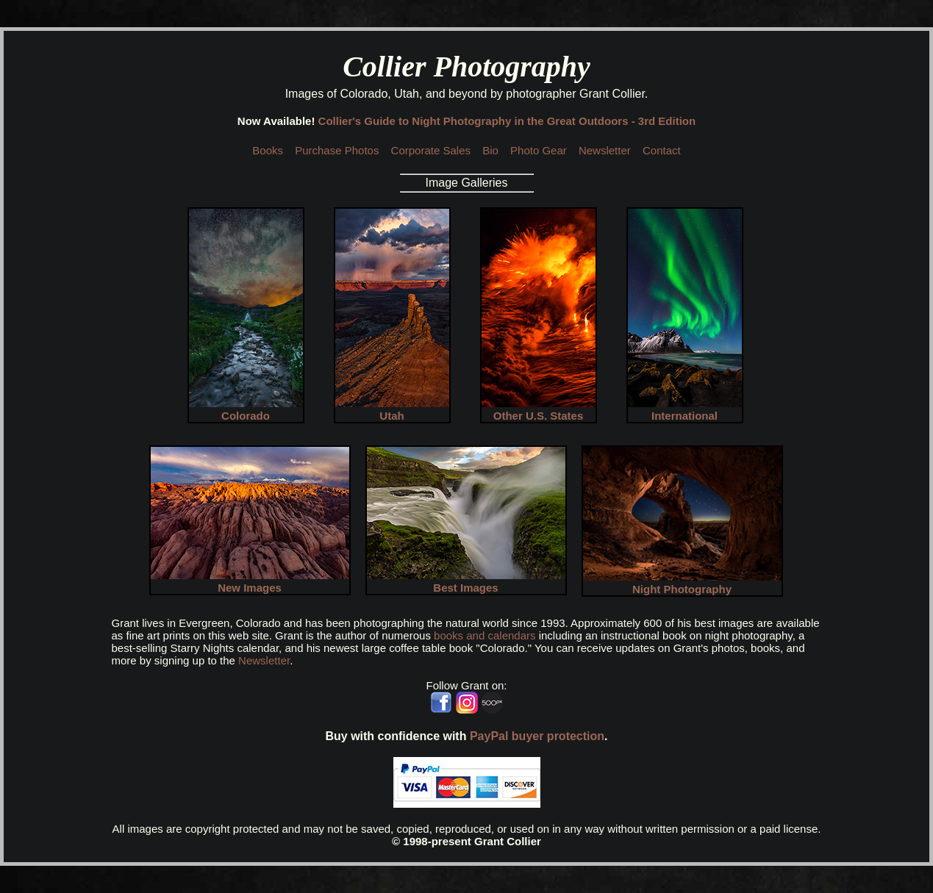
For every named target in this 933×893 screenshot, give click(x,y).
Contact (662, 150)
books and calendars (484, 635)
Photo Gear (538, 150)
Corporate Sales (431, 150)
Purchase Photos (337, 150)
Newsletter (605, 150)
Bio (490, 150)
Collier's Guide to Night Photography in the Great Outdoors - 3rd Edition (507, 121)
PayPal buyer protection (537, 736)
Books (267, 150)
